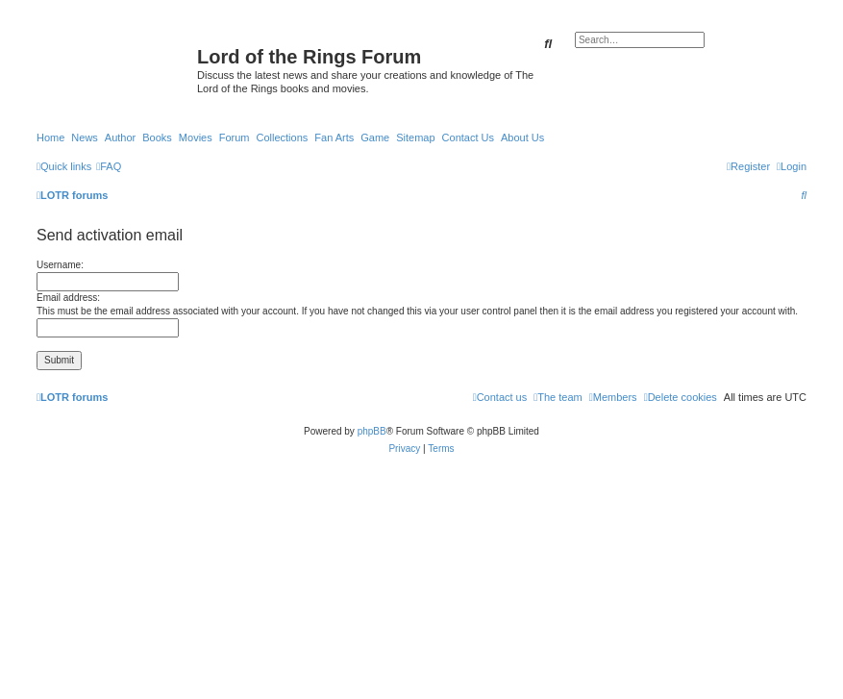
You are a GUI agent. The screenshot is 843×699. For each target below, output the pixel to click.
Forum (234, 137)
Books (157, 137)
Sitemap (415, 137)
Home (50, 137)
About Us (522, 137)
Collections (282, 137)
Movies (195, 137)
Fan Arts (334, 137)
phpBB (372, 431)
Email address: (68, 297)
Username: (60, 265)
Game (374, 137)
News (84, 137)
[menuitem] (108, 166)
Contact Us (468, 137)
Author (120, 137)
